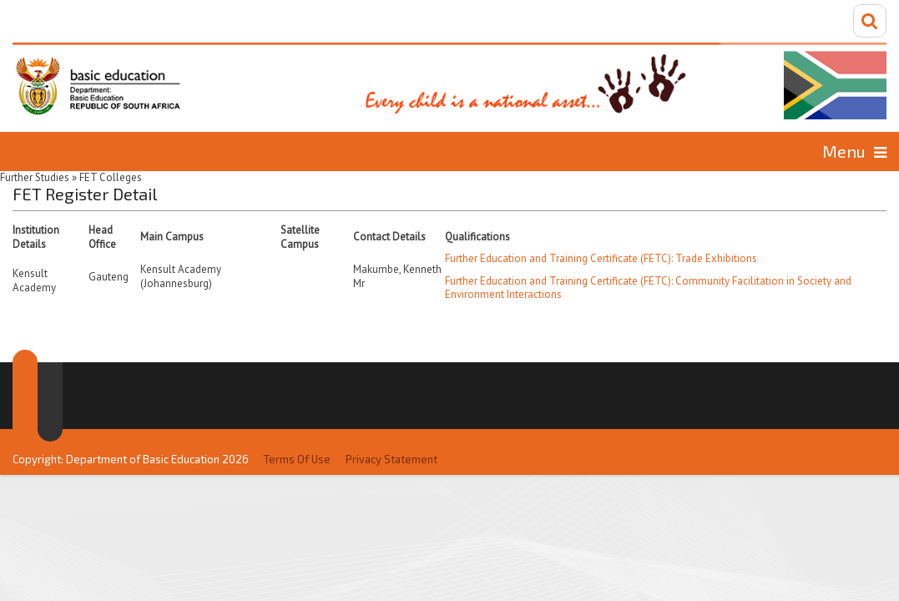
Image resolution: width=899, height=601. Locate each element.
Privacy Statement (391, 424)
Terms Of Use (297, 424)
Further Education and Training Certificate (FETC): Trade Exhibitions (601, 257)
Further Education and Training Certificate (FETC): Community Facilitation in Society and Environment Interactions (648, 286)
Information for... (785, 150)
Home (62, 150)
